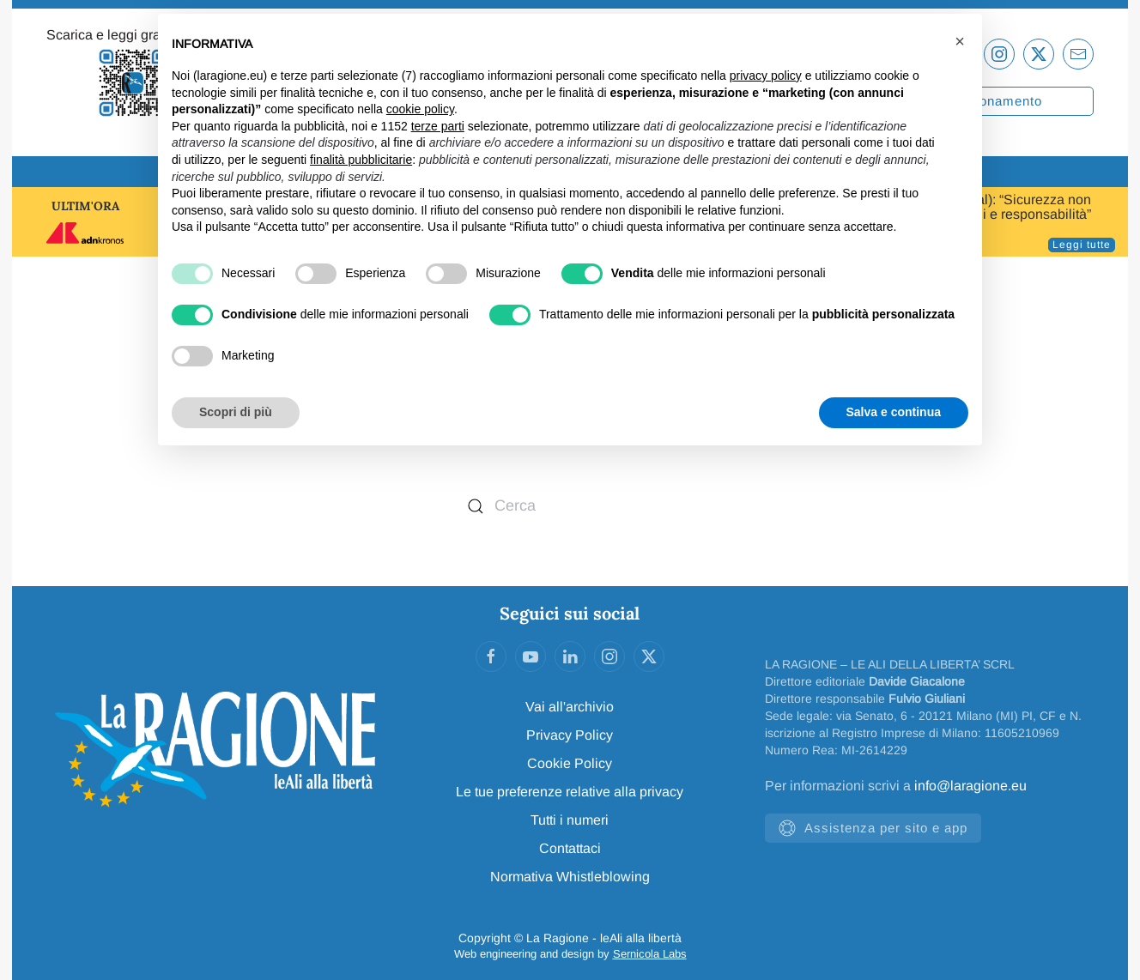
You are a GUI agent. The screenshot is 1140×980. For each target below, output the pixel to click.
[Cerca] (570, 506)
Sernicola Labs (650, 953)
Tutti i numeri (570, 820)
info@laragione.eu (970, 785)
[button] (959, 41)
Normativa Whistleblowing (570, 876)
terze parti (437, 126)
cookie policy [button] (420, 109)
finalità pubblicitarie (361, 159)
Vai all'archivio (569, 706)
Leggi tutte (1081, 245)
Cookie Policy (569, 763)
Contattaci (570, 848)
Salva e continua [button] (893, 412)
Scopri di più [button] (235, 412)
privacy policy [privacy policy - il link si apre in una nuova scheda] (766, 75)
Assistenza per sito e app (873, 828)
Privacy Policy (569, 735)
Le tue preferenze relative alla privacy (569, 791)
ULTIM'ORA (85, 206)
